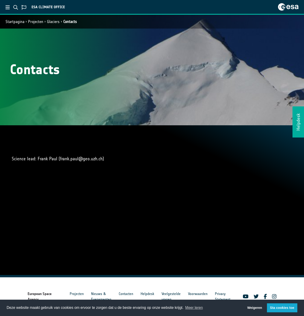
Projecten (35, 21)
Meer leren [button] (194, 308)
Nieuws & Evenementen (101, 296)
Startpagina (15, 21)
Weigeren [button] (254, 308)
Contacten (126, 294)
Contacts (70, 21)
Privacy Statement (222, 296)
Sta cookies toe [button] (282, 308)
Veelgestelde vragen (171, 296)
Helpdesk (147, 294)
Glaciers (53, 21)
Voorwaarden (198, 294)
